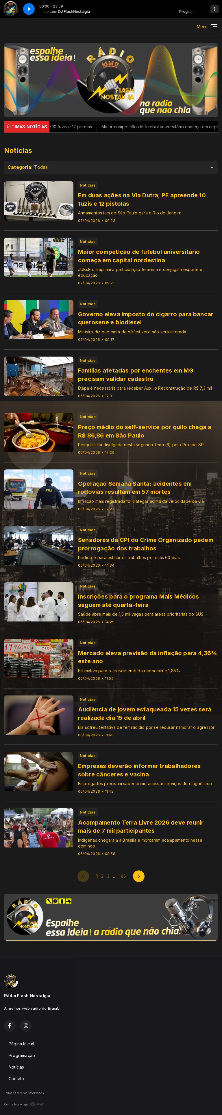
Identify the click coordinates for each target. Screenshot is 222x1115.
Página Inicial (21, 1043)
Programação (22, 1055)
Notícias (16, 1067)
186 (122, 876)
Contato (16, 1078)
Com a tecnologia (24, 1104)
